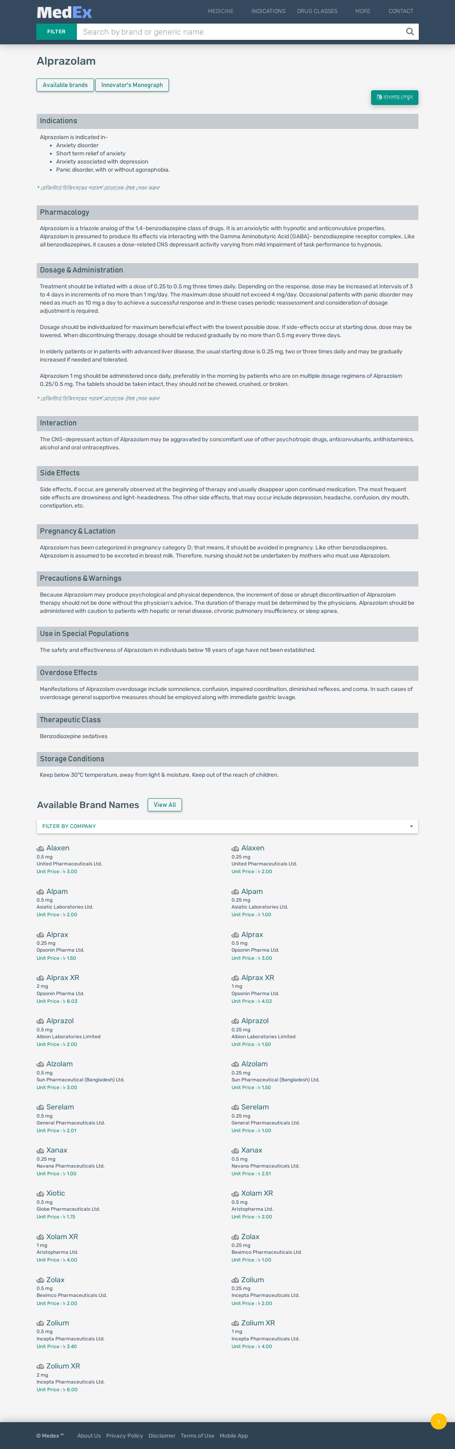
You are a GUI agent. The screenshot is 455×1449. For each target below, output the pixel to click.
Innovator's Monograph (132, 85)
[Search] (411, 32)
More (369, 11)
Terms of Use (197, 1435)
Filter (56, 31)
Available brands (65, 85)
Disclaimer (162, 1435)
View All (165, 805)
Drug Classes (330, 11)
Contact (401, 11)
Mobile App (234, 1435)
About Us (89, 1435)
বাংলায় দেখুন (395, 97)
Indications (281, 11)
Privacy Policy (124, 1435)
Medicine (239, 11)
